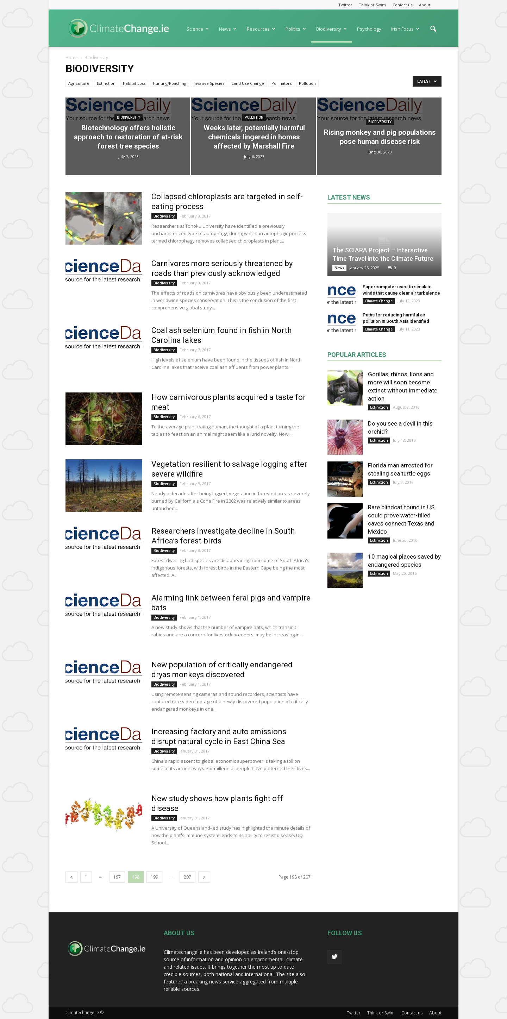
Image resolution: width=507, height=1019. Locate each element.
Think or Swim (372, 4)
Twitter (345, 4)
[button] (433, 32)
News (228, 29)
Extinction (106, 83)
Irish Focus (405, 29)
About (424, 4)
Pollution (307, 83)
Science (198, 29)
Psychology (369, 29)
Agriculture (78, 83)
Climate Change (379, 300)
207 (187, 877)
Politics (296, 29)
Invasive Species (209, 83)
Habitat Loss (134, 83)
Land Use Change (248, 83)
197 (117, 877)
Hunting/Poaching (169, 83)
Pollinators (281, 83)
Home (71, 58)
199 (154, 877)
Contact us (402, 4)
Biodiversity (331, 29)
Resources (261, 29)
